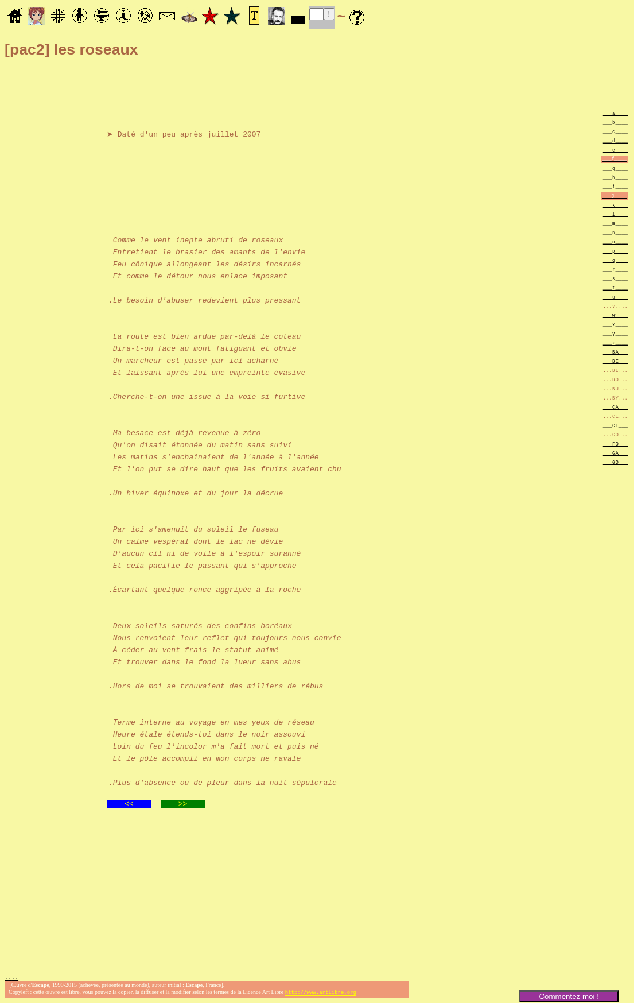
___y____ (615, 333)
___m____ (615, 223)
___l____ (615, 214)
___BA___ (615, 351)
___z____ (615, 342)
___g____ (615, 168)
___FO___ (615, 443)
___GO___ (615, 462)
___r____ (615, 269)
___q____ (615, 260)
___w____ (615, 315)
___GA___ (615, 452)
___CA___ (615, 407)
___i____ (615, 186)
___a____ (615, 113)
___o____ (615, 241)
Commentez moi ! (568, 996)
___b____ (615, 122)
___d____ (615, 140)
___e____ (615, 149)
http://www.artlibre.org (320, 993)
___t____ (615, 287)
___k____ (615, 204)
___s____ (615, 278)
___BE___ (615, 361)
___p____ (615, 250)
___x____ (615, 324)
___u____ (615, 296)
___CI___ (615, 425)
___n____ (615, 232)
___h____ (615, 177)
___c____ (615, 131)
